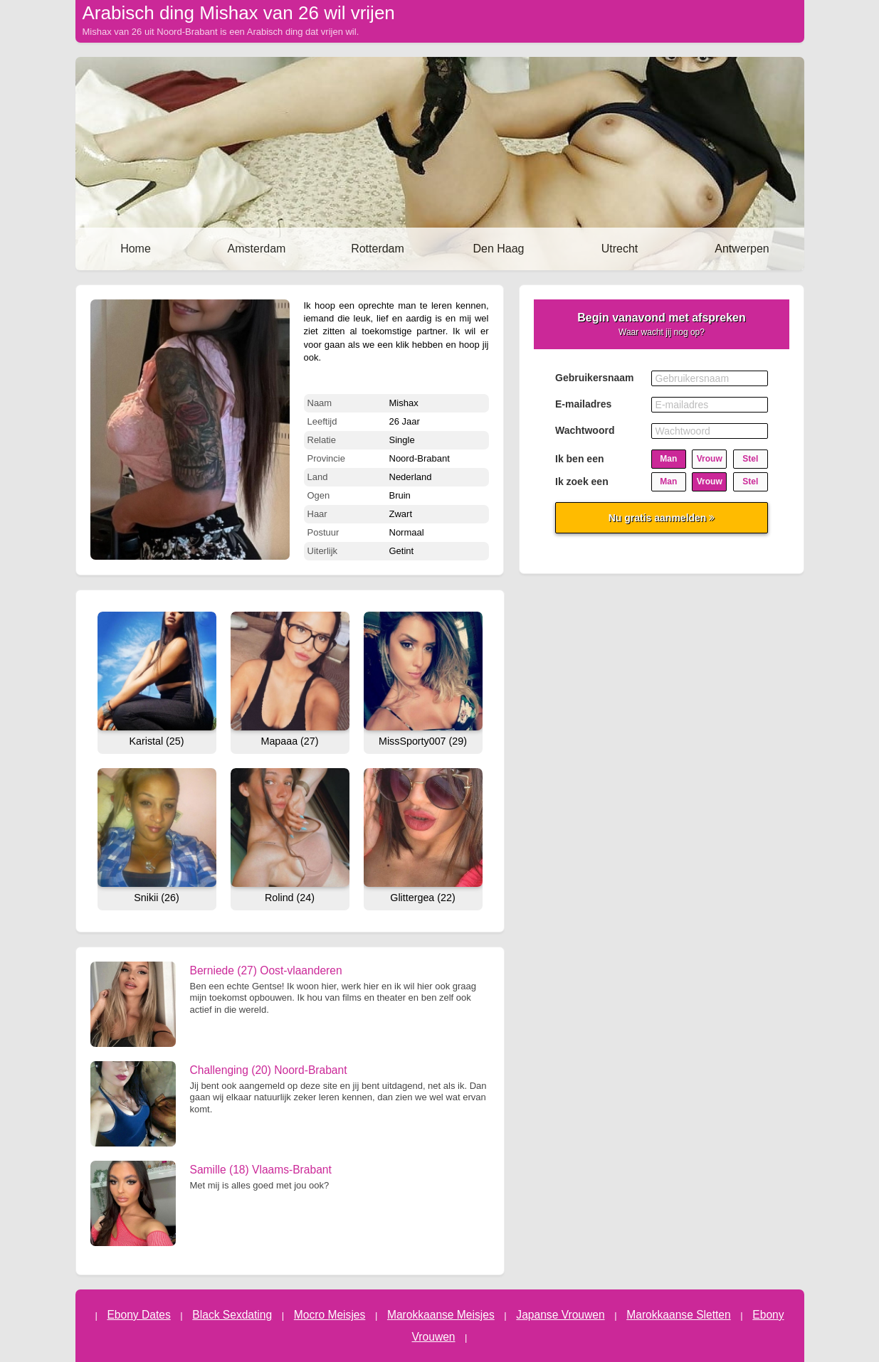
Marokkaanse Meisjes (441, 1315)
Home (135, 249)
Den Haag (498, 249)
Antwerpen (742, 249)
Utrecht (619, 249)
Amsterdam (257, 249)
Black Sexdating (232, 1315)
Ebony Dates (138, 1315)
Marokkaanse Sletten (678, 1315)
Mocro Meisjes (330, 1315)
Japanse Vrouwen (560, 1315)
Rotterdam (377, 249)
